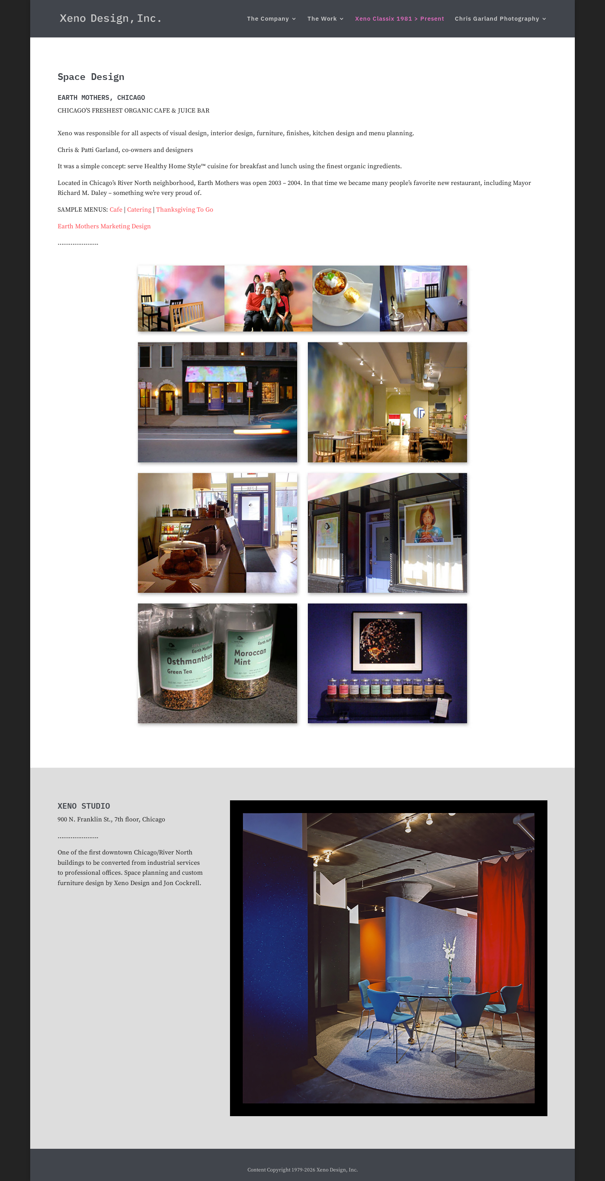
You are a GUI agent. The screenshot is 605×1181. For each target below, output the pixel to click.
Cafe (116, 210)
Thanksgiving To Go (184, 210)
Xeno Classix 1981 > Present (400, 19)
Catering (139, 210)
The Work (322, 19)
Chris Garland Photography (497, 19)
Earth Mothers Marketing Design (104, 226)
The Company (268, 19)
